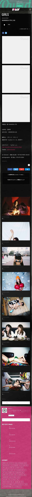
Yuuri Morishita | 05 (8, 243)
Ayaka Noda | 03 (7, 294)
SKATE (5, 470)
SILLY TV (13, 463)
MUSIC (20, 467)
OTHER (18, 486)
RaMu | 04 (5, 319)
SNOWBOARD (21, 470)
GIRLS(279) (4, 161)
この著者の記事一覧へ (24, 28)
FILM (12, 467)
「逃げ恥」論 (18, 481)
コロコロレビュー (22, 484)
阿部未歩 (4, 218)
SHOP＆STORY (7, 465)
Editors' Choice (7, 481)
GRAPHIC (21, 474)
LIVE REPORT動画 (8, 486)
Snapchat (22, 463)
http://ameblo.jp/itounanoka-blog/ (12, 147)
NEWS (5, 463)
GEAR (13, 474)
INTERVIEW (7, 477)
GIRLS (5, 14)
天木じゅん (5, 268)
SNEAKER (19, 472)
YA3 (9, 24)
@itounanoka (11, 149)
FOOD (25, 465)
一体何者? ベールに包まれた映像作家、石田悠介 (19, 452)
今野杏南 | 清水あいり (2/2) (10, 344)
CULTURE (7, 479)
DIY (5, 472)
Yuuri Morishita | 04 (8, 369)
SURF (12, 470)
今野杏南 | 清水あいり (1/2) (10, 394)
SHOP (11, 472)
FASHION (17, 465)
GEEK (6, 474)
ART (5, 467)
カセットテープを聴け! (9, 484)
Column (16, 479)
